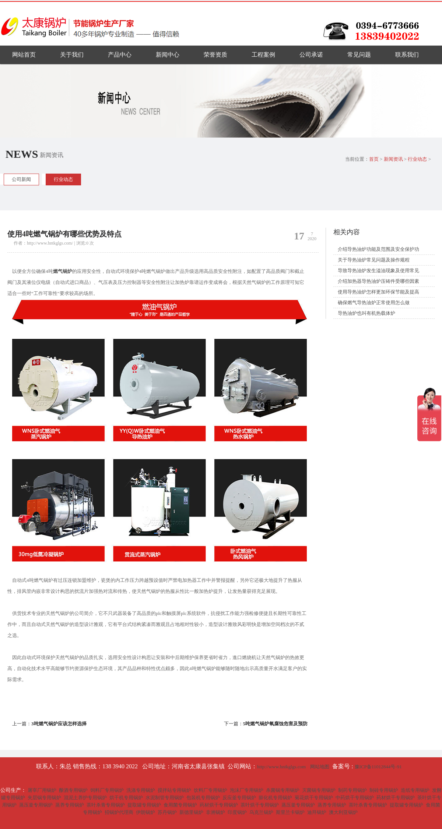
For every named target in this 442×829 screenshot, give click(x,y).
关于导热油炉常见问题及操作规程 (374, 260)
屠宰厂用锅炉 (42, 790)
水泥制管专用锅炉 (164, 797)
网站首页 (24, 54)
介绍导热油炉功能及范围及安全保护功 (378, 249)
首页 (374, 159)
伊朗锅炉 (145, 812)
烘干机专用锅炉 (126, 797)
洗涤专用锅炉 (140, 790)
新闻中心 (167, 54)
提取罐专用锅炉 (144, 805)
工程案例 (263, 54)
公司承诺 (311, 54)
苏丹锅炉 (167, 812)
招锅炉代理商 (119, 812)
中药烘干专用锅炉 (355, 797)
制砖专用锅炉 (383, 790)
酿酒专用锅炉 (73, 790)
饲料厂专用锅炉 (107, 790)
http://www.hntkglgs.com (281, 766)
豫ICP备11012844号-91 (379, 766)
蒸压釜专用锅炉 (36, 805)
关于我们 (72, 54)
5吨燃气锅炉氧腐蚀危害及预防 (275, 723)
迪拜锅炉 (316, 812)
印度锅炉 (237, 812)
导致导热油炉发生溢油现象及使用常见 (378, 270)
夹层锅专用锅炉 (44, 797)
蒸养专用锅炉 (69, 805)
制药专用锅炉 (352, 790)
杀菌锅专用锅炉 (282, 790)
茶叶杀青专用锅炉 (106, 805)
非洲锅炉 (215, 812)
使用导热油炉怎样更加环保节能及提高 (378, 292)
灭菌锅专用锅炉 (319, 790)
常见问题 (359, 54)
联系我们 (407, 54)
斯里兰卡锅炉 (290, 812)
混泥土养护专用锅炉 (85, 797)
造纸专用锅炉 (415, 790)
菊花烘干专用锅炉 (314, 797)
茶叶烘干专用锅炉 (260, 805)
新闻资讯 (393, 159)
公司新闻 (21, 179)
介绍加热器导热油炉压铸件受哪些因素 (378, 281)
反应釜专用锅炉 (239, 797)
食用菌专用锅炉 (180, 805)
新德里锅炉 (191, 812)
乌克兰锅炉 (261, 812)
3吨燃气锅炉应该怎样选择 (59, 723)
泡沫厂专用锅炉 (246, 790)
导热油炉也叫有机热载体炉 (366, 313)
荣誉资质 (215, 54)
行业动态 (417, 159)
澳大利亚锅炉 (343, 812)
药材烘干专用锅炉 (395, 797)
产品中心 (119, 54)
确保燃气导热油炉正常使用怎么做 (374, 302)
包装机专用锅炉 (203, 797)
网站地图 (319, 766)
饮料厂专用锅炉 (210, 790)
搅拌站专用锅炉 (174, 790)
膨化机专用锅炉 (275, 797)
